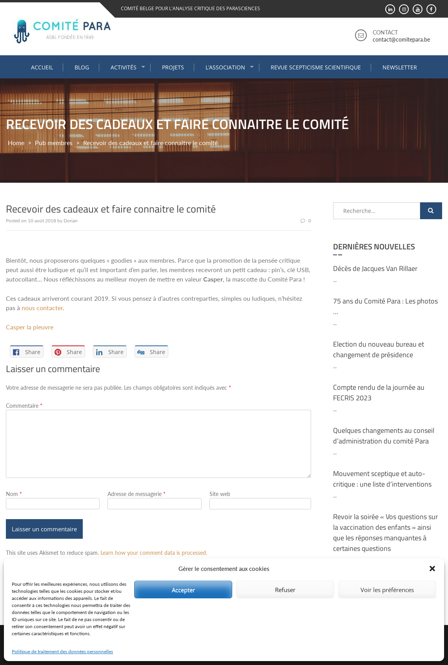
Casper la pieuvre (29, 327)
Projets (173, 67)
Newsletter (399, 67)
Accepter (183, 590)
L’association (225, 67)
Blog (82, 67)
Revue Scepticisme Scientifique (316, 67)
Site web (219, 494)
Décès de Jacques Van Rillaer (375, 268)
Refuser (285, 590)
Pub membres (54, 142)
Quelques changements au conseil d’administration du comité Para (383, 435)
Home (16, 142)
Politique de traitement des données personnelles (62, 651)
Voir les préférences (387, 590)
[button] (432, 568)
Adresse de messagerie (136, 494)
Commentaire (24, 405)
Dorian (71, 220)
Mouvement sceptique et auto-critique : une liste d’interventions (382, 478)
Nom (14, 494)
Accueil (42, 67)
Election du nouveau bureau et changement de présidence (378, 349)
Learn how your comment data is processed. (153, 552)
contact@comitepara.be (401, 39)
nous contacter (42, 307)
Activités (124, 67)
